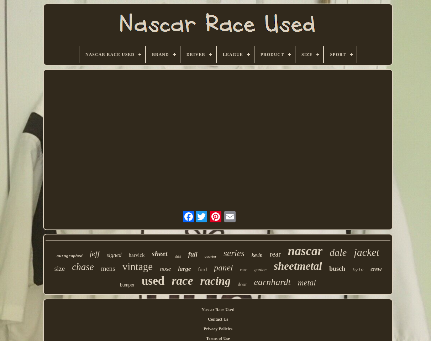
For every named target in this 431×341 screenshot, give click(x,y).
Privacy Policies (218, 328)
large (184, 268)
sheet (160, 253)
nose (165, 268)
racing (215, 280)
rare (243, 269)
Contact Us (218, 319)
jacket (366, 252)
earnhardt (272, 282)
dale (338, 252)
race (182, 280)
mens (108, 268)
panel (223, 267)
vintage (137, 266)
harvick (137, 255)
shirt (178, 256)
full (193, 254)
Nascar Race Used (217, 309)
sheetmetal (298, 266)
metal (307, 282)
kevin (257, 255)
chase (83, 267)
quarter (211, 256)
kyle (357, 270)
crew (376, 269)
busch (337, 268)
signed (114, 255)
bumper (127, 285)
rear (275, 254)
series (234, 253)
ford (202, 269)
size (59, 268)
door (242, 284)
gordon (260, 269)
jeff (95, 253)
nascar (305, 251)
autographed (70, 256)
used (153, 280)
